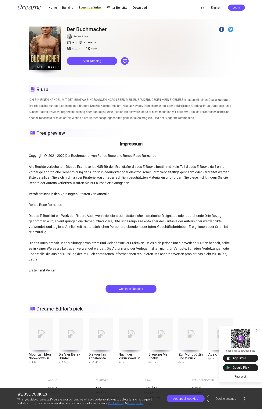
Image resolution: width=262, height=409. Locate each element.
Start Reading (92, 61)
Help (98, 387)
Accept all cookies (185, 398)
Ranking (67, 7)
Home (52, 7)
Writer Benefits (117, 7)
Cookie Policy (116, 403)
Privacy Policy (135, 403)
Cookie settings (225, 398)
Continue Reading (131, 288)
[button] (92, 61)
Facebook (240, 376)
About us (52, 387)
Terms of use (150, 387)
